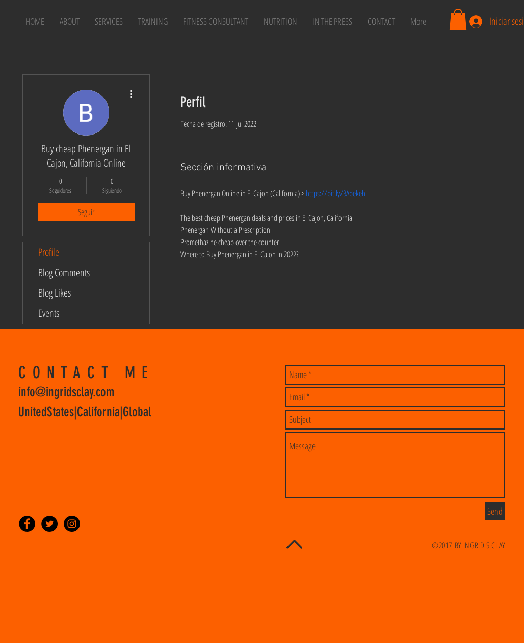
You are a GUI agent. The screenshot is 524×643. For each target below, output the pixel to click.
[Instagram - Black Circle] (72, 524)
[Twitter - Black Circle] (49, 524)
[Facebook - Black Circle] (27, 524)
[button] (458, 19)
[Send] (495, 511)
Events (48, 313)
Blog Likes (54, 293)
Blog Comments (64, 272)
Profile (48, 252)
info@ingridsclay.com (66, 392)
